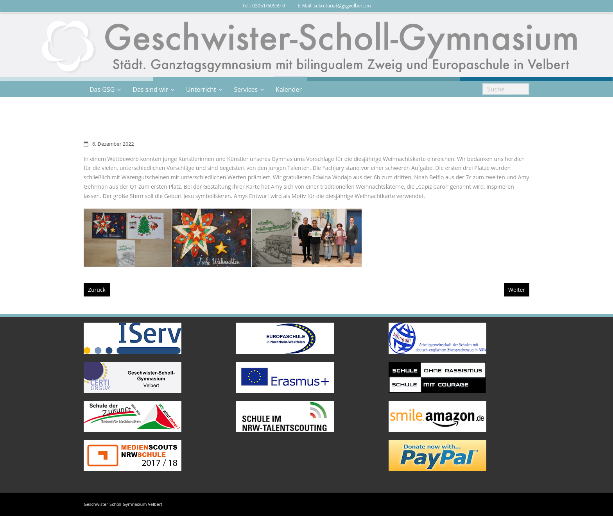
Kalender (289, 89)
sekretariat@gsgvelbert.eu (342, 5)
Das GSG (102, 89)
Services (246, 89)
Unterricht (201, 89)
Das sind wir (150, 89)
